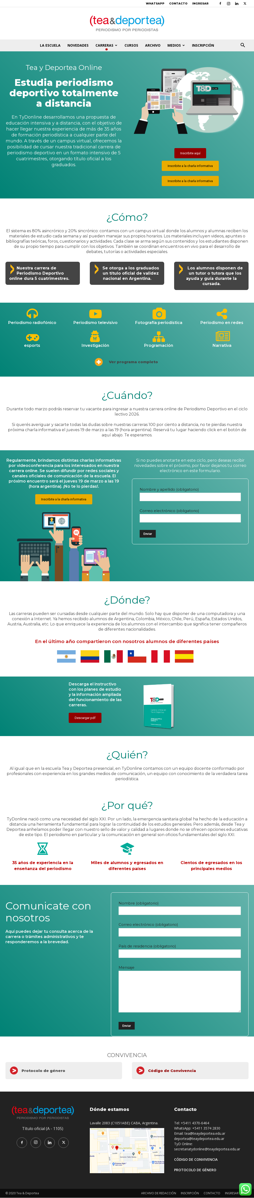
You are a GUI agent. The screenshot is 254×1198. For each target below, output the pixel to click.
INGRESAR (200, 3)
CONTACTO (178, 3)
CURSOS (131, 45)
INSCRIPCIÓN (203, 45)
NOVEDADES (78, 45)
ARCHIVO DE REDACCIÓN (158, 1193)
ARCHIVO (152, 45)
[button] (243, 45)
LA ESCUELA (50, 45)
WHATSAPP (155, 3)
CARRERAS (106, 45)
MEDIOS (176, 45)
